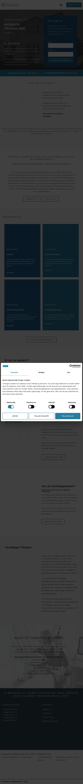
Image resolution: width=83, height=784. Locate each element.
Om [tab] (68, 372)
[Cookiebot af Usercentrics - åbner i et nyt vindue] (71, 366)
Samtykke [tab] (14, 372)
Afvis (15, 416)
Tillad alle (68, 416)
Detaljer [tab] (41, 372)
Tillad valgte (41, 416)
